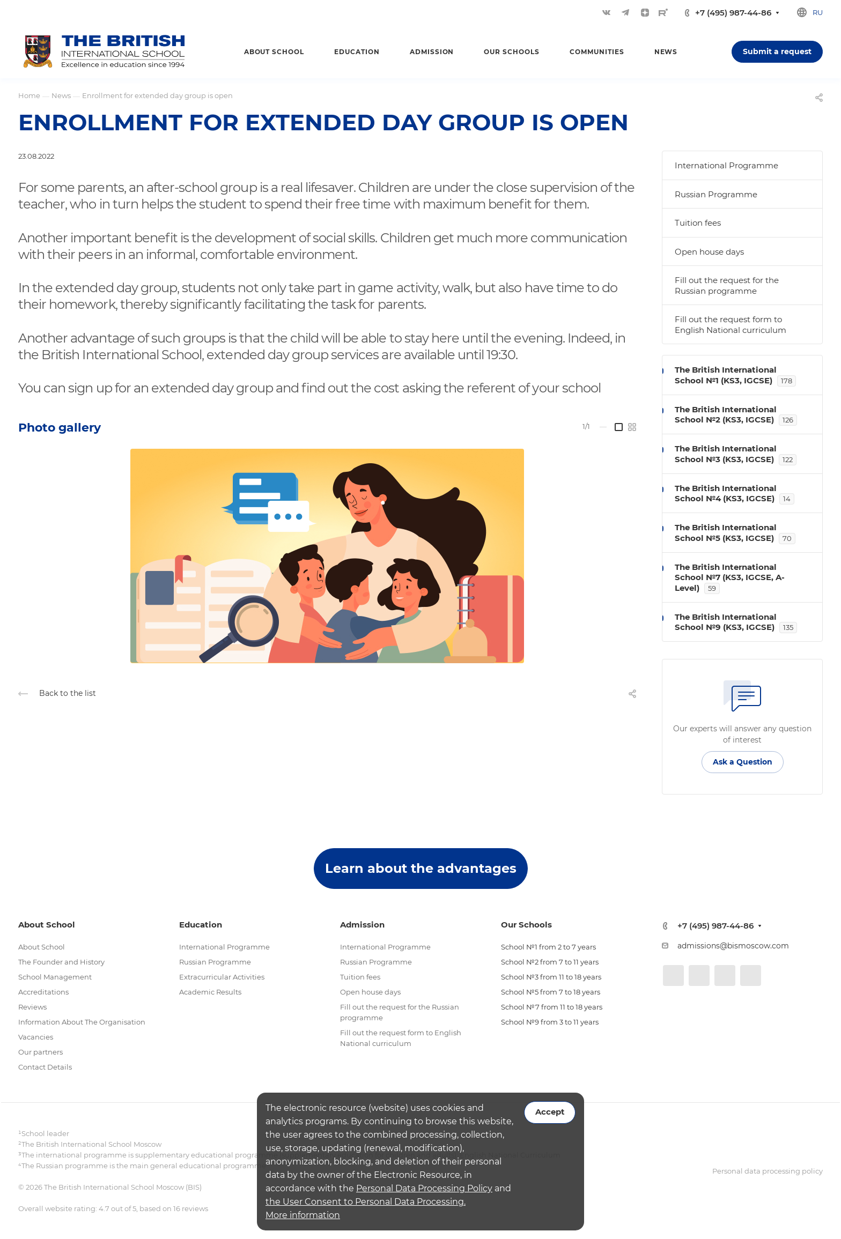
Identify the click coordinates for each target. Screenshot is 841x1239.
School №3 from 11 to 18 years (551, 977)
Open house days (709, 252)
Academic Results (210, 992)
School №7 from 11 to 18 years (551, 1007)
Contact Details (45, 1067)
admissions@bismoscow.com (733, 946)
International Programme (726, 165)
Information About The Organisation (81, 1022)
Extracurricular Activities (221, 977)
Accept (549, 1112)
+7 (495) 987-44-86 (733, 13)
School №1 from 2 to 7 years (548, 947)
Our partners (40, 1052)
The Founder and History (61, 962)
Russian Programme (716, 194)
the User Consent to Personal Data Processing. (365, 1202)
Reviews (32, 1007)
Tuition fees (698, 223)
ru (818, 12)
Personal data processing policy (767, 1171)
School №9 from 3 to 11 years (550, 1022)
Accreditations (43, 992)
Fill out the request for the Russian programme (727, 285)
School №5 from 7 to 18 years (550, 992)
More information (302, 1215)
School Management (55, 977)
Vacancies (35, 1037)
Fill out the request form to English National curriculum (730, 324)
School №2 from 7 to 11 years (550, 962)
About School (41, 947)
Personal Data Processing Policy (424, 1188)
